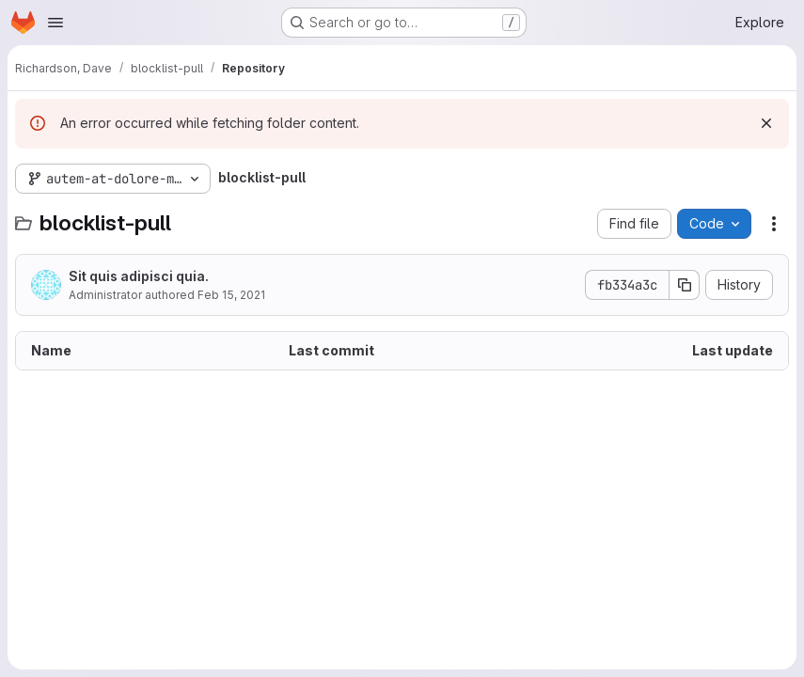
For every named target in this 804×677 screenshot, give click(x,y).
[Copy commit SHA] (685, 285)
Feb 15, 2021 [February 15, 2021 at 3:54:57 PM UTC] (231, 295)
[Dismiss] (766, 123)
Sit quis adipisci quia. (139, 276)
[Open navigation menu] (55, 23)
